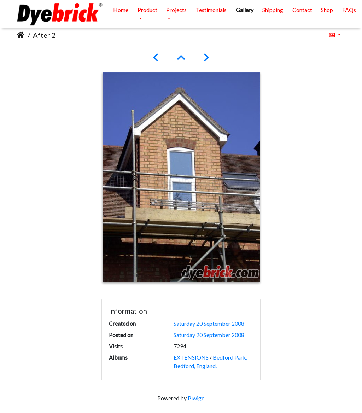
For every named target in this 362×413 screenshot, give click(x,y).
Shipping (272, 9)
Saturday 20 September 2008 (209, 323)
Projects (176, 9)
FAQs (349, 9)
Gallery (244, 9)
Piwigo (196, 398)
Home (120, 9)
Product (147, 9)
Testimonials (211, 9)
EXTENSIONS (191, 357)
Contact (302, 9)
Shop (327, 9)
